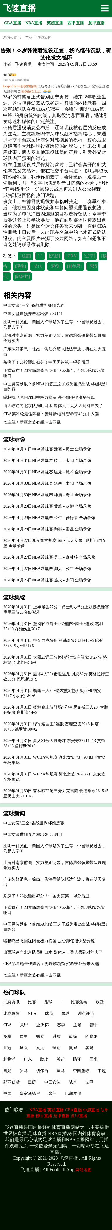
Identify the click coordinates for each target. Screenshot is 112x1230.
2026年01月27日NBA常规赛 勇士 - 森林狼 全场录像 (49, 557)
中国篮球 (81, 1071)
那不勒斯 (11, 1082)
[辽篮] (25, 256)
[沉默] (54, 256)
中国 (7, 1093)
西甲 (24, 1036)
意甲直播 (61, 1116)
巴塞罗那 (73, 1093)
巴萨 (32, 1082)
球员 (49, 1013)
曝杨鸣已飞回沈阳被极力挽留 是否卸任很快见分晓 (49, 941)
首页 (28, 37)
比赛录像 (11, 1013)
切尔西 (42, 1071)
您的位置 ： (12, 37)
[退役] (55, 266)
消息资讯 (11, 1002)
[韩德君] (74, 266)
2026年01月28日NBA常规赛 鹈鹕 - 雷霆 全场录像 (47, 529)
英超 (61, 1059)
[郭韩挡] (22, 276)
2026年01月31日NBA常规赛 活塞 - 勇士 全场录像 (47, 449)
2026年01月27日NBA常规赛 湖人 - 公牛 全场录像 (47, 568)
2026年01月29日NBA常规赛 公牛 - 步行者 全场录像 (49, 518)
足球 (48, 1002)
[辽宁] (89, 256)
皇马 (61, 1071)
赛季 (61, 1025)
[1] (40, 256)
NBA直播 (37, 1110)
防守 (77, 1059)
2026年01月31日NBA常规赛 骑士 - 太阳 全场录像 (47, 460)
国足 (7, 1071)
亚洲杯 (42, 1025)
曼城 (73, 1048)
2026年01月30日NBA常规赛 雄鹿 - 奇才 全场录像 (47, 495)
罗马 (24, 1071)
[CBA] (71, 256)
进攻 (56, 1036)
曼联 (7, 1036)
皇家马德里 (30, 1093)
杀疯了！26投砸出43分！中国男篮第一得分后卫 (46, 896)
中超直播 (91, 1110)
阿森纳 (91, 1036)
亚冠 (7, 1048)
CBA (7, 1025)
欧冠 (100, 1002)
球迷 (56, 1048)
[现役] (20, 266)
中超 (102, 1071)
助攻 (44, 1059)
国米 (93, 1059)
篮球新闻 (45, 37)
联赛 (40, 1036)
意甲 (24, 1025)
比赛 (32, 1002)
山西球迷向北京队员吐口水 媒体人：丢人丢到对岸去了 (53, 952)
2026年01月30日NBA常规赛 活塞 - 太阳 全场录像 (47, 483)
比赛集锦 (79, 1002)
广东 (28, 1059)
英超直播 (55, 1110)
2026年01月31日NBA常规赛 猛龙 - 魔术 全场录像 (47, 472)
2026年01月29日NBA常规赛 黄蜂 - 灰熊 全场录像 (47, 506)
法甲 (89, 1082)
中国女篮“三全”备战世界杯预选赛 (33, 823)
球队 (24, 1048)
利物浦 (9, 1059)
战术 (73, 1082)
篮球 (65, 1013)
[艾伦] (37, 266)
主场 (77, 1025)
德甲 (94, 1025)
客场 (89, 1048)
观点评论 (86, 1013)
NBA (32, 1013)
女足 (40, 1048)
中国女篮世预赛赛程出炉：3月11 (32, 834)
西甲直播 (79, 1116)
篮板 (73, 1036)
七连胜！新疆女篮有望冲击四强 (32, 975)
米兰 (52, 1093)
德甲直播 (44, 1116)
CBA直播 (73, 1110)
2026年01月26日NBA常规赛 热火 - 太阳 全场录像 (47, 580)
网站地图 (83, 1170)
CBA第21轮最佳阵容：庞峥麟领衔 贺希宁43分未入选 (51, 964)
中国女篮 (52, 1082)
